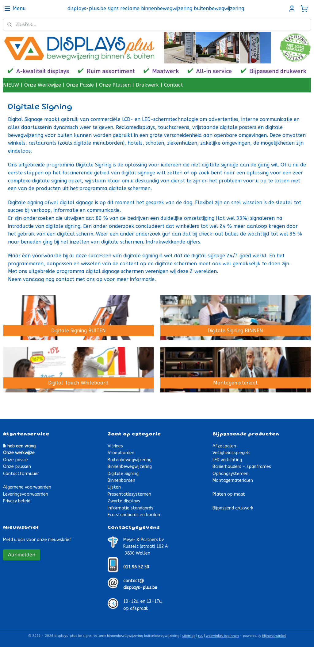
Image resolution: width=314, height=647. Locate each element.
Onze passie (15, 459)
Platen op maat (229, 494)
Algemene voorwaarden (27, 487)
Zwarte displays (124, 501)
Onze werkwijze (19, 452)
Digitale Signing (123, 473)
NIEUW (11, 85)
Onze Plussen (115, 85)
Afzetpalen (224, 446)
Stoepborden (121, 452)
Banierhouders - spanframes (242, 466)
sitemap (188, 636)
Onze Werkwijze (42, 85)
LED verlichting (227, 459)
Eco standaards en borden (134, 514)
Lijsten (114, 487)
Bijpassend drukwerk (233, 508)
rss (200, 636)
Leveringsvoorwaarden (25, 494)
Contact (173, 85)
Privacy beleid (16, 501)
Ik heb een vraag (19, 446)
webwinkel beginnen (222, 636)
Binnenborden (121, 480)
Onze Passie (80, 85)
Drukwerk (147, 85)
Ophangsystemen (230, 473)
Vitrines (115, 446)
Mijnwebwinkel (274, 636)
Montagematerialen (233, 480)
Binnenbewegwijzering (130, 466)
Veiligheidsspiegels (232, 452)
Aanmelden (21, 555)
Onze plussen (17, 466)
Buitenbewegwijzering (129, 459)
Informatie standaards (130, 508)
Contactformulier (21, 473)
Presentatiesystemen (129, 494)
